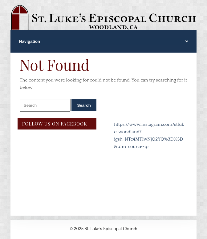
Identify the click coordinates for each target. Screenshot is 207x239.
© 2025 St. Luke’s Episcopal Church (103, 228)
